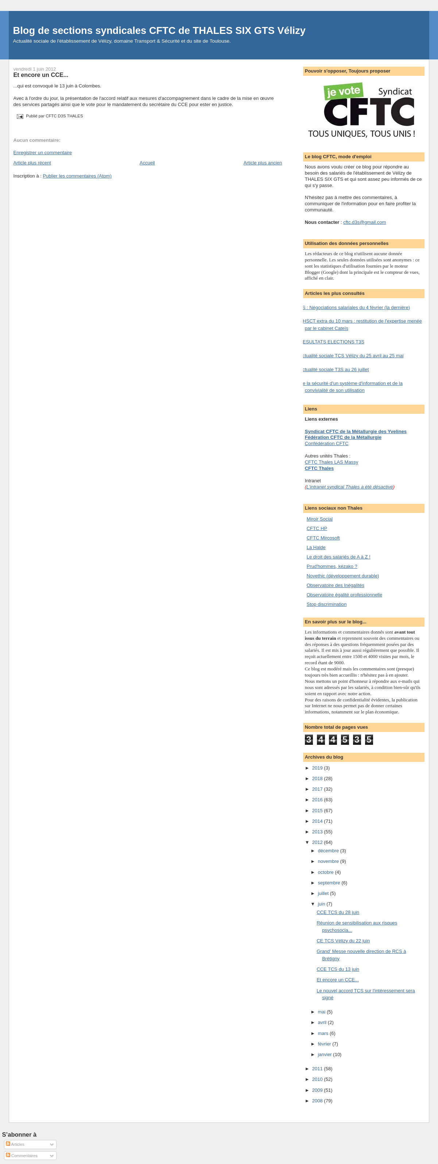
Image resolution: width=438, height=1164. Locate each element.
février (325, 1044)
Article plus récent (32, 163)
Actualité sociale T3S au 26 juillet (334, 369)
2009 (318, 1090)
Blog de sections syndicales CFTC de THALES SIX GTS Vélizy (159, 30)
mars (324, 1033)
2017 (318, 789)
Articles (15, 1144)
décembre (329, 850)
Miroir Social (320, 519)
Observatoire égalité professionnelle (344, 594)
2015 (318, 810)
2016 (318, 799)
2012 (318, 842)
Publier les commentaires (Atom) (77, 176)
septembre (329, 882)
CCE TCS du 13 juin (338, 969)
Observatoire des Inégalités (335, 585)
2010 (318, 1079)
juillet (324, 893)
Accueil (147, 163)
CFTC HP (317, 528)
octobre (326, 872)
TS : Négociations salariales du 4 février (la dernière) (354, 307)
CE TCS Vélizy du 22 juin (343, 940)
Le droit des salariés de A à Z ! (339, 557)
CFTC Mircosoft (323, 538)
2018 (318, 778)
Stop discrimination (327, 604)
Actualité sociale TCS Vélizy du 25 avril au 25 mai (351, 355)
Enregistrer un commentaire (42, 152)
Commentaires (22, 1155)
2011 (318, 1068)
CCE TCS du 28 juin (338, 912)
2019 (318, 768)
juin (322, 904)
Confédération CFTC (327, 443)
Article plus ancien (263, 163)
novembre (329, 861)
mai (322, 1012)
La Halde (316, 547)
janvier (325, 1054)
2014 (318, 821)
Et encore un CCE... (41, 74)
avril (322, 1022)
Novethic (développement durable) (343, 576)
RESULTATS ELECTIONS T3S (331, 341)
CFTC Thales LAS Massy (331, 462)
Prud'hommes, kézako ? (332, 566)
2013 (318, 831)
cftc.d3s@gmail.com (364, 222)
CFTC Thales (319, 468)
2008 (318, 1100)
